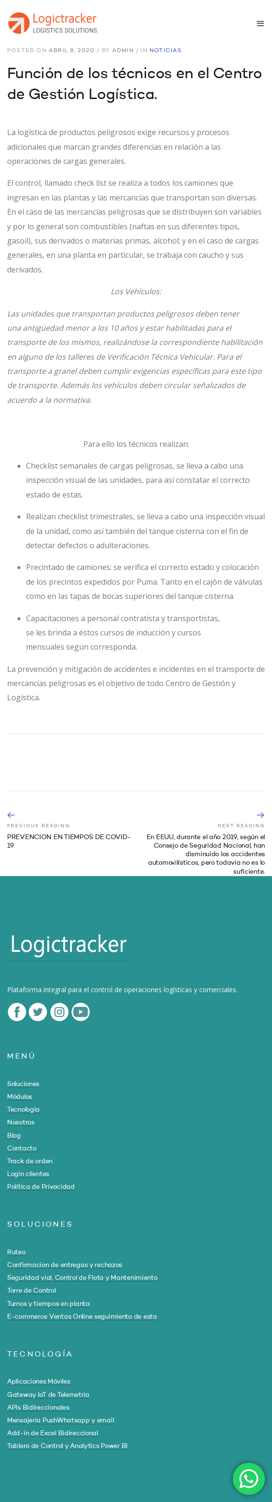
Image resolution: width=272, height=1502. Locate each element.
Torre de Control (31, 1290)
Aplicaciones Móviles (38, 1381)
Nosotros (21, 1122)
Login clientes (28, 1174)
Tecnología (23, 1109)
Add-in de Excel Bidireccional (52, 1433)
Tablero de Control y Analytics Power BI (67, 1446)
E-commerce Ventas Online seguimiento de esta (82, 1316)
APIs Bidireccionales (38, 1407)
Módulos (19, 1097)
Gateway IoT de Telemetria (48, 1395)
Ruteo (16, 1252)
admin (123, 51)
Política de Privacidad (41, 1187)
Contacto (21, 1148)
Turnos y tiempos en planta (48, 1304)
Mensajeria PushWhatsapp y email (60, 1420)
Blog (14, 1135)
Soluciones (23, 1084)
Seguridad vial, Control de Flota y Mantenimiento (82, 1278)
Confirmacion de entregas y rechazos (64, 1265)
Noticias (165, 51)
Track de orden (30, 1161)
